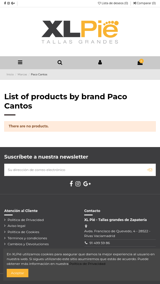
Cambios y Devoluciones (28, 244)
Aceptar (17, 273)
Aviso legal (17, 226)
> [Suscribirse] (149, 170)
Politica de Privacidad (26, 220)
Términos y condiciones (27, 238)
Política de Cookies (23, 232)
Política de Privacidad (87, 264)
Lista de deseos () (113, 3)
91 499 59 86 (100, 243)
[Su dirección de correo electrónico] (73, 170)
